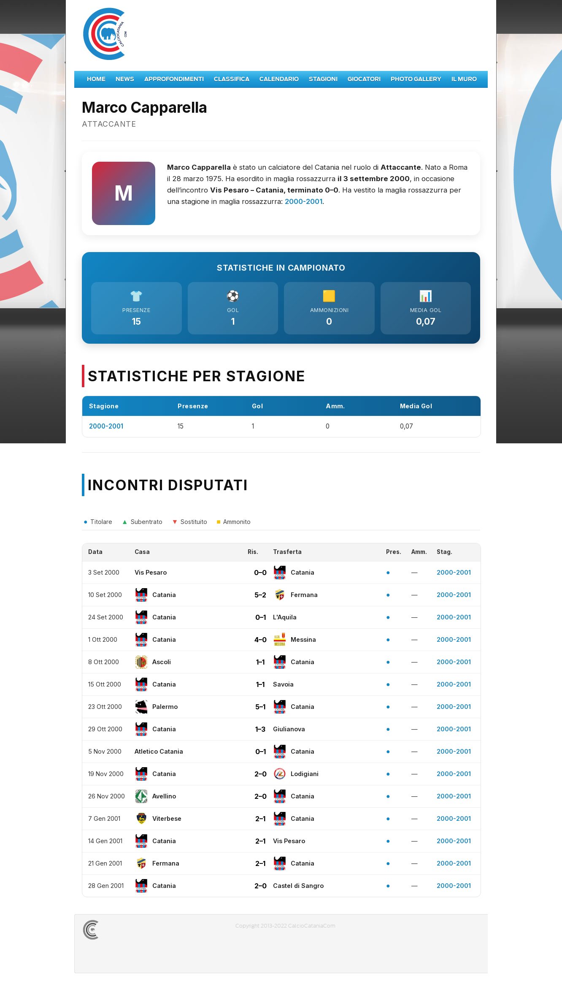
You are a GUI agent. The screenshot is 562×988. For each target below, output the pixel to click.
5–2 (260, 597)
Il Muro (464, 79)
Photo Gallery (416, 79)
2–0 (260, 776)
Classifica (231, 79)
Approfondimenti (174, 79)
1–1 (260, 664)
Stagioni (323, 79)
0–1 (260, 619)
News (125, 79)
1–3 (260, 731)
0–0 (260, 574)
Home (96, 79)
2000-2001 (303, 201)
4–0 (260, 642)
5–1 (260, 709)
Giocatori (364, 79)
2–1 (260, 821)
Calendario (279, 79)
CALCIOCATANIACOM (121, 932)
